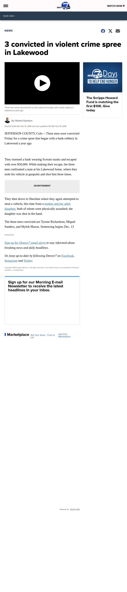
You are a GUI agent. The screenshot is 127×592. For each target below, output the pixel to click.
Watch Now (116, 6)
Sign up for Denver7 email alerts (25, 242)
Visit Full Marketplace (64, 335)
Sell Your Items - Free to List (42, 336)
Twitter (28, 260)
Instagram (11, 260)
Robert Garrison (23, 120)
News (9, 31)
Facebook (67, 255)
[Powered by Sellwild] (75, 509)
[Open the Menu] (5, 6)
